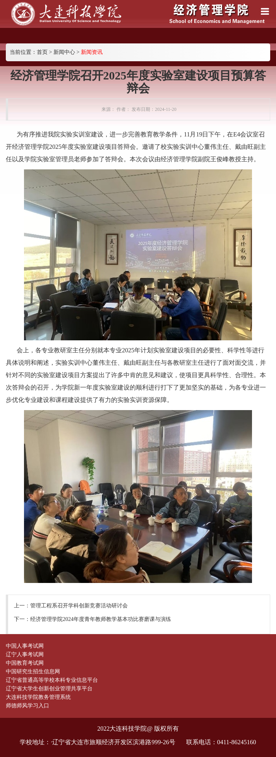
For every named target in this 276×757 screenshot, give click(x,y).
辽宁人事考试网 (25, 654)
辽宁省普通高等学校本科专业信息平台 (52, 680)
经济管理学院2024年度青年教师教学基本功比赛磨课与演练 (100, 619)
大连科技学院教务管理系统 (38, 697)
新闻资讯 (92, 52)
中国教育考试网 (25, 663)
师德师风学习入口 (27, 706)
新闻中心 (64, 52)
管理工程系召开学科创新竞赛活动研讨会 (79, 606)
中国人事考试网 (25, 646)
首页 (42, 52)
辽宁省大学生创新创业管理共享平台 (49, 688)
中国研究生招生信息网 (33, 671)
